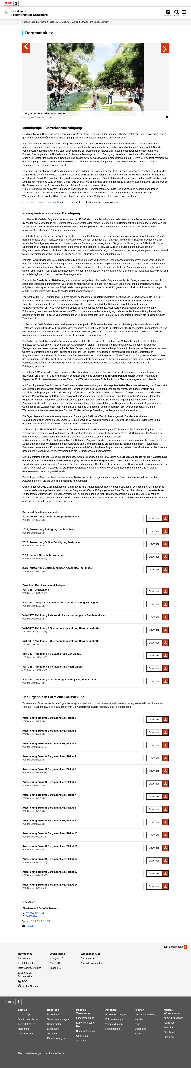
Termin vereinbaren (28, 1019)
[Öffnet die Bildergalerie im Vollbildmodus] (167, 117)
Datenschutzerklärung (29, 968)
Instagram (54, 958)
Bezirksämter (54, 1024)
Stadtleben (169, 1032)
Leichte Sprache (28, 986)
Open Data (82, 1036)
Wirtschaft (169, 1027)
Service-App (24, 1014)
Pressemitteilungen (115, 1014)
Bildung (138, 1033)
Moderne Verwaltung (145, 1014)
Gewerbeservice (26, 1033)
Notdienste (24, 1029)
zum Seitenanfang (173, 947)
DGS (22, 981)
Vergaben (81, 1040)
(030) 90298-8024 (40, 921)
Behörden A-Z (54, 1014)
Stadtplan (169, 1037)
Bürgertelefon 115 (27, 1024)
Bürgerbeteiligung (85, 1031)
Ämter (75, 22)
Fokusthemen (112, 1029)
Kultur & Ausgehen (173, 1018)
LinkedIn (53, 968)
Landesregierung (85, 1018)
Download (154, 518)
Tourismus (169, 1022)
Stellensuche (88, 958)
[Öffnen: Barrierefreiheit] (168, 13)
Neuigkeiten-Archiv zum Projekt (42, 202)
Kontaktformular (26, 963)
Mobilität (138, 1019)
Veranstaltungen (114, 1024)
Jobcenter (52, 1033)
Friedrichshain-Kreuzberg (34, 22)
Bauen (137, 1024)
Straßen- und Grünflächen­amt (94, 22)
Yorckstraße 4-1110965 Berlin (35, 914)
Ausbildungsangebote (92, 963)
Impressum (24, 958)
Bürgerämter (53, 1029)
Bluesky (53, 963)
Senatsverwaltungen (58, 1019)
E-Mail (29, 926)
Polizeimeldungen (114, 1019)
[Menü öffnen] (183, 13)
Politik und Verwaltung (59, 22)
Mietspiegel (140, 1029)
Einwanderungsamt (57, 1038)
